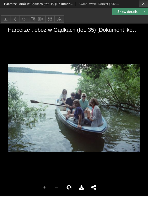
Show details (132, 11)
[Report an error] (59, 19)
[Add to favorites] (24, 19)
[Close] (143, 3)
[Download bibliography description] (40, 19)
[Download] (5, 19)
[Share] (14, 19)
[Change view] (32, 19)
